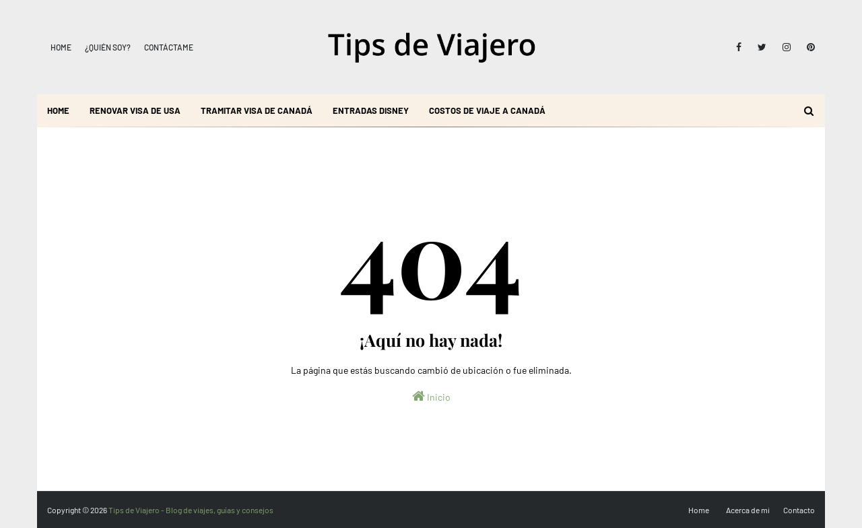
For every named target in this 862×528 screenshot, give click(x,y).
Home (61, 47)
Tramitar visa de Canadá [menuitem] (256, 110)
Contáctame (168, 47)
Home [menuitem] (58, 110)
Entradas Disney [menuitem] (371, 110)
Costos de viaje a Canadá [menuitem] (487, 110)
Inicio (431, 396)
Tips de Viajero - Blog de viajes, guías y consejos (190, 510)
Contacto (799, 510)
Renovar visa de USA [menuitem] (135, 110)
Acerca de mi (748, 510)
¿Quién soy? (108, 47)
